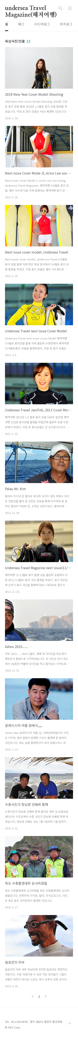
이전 (32, 996)
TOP (69, 1023)
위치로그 (66, 23)
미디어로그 (42, 23)
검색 (60, 8)
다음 (45, 996)
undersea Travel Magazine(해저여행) (31, 8)
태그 (21, 23)
